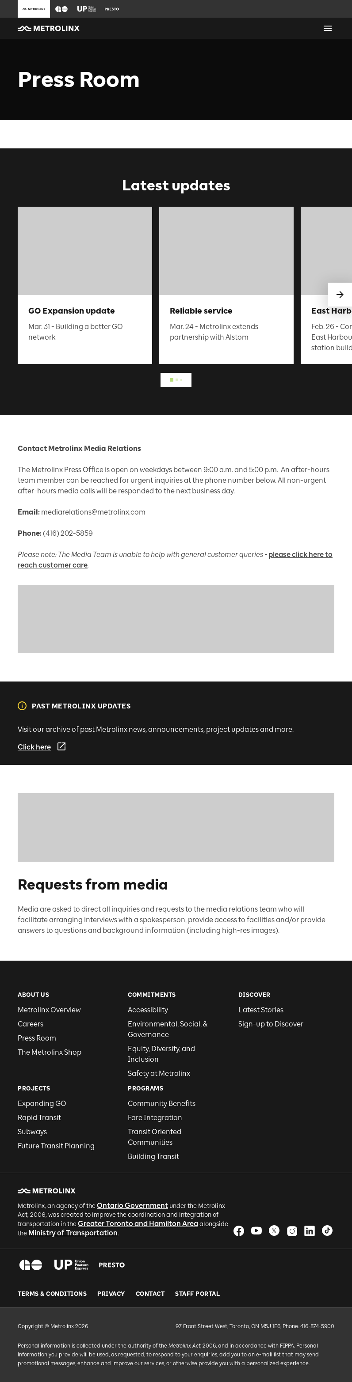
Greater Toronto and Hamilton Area (138, 1223)
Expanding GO (42, 1103)
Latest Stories (260, 1010)
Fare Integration (155, 1117)
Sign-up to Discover (270, 1024)
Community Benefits (161, 1103)
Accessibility (148, 1010)
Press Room (37, 1038)
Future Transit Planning (56, 1146)
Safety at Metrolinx (159, 1073)
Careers (30, 1024)
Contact (150, 1294)
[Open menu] (327, 28)
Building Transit (153, 1156)
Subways (32, 1132)
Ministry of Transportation (73, 1233)
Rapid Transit (39, 1117)
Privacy (111, 1294)
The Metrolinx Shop (49, 1052)
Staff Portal (197, 1294)
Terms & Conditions (52, 1294)
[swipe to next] (340, 295)
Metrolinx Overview (49, 1010)
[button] (61, 9)
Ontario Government (132, 1205)
